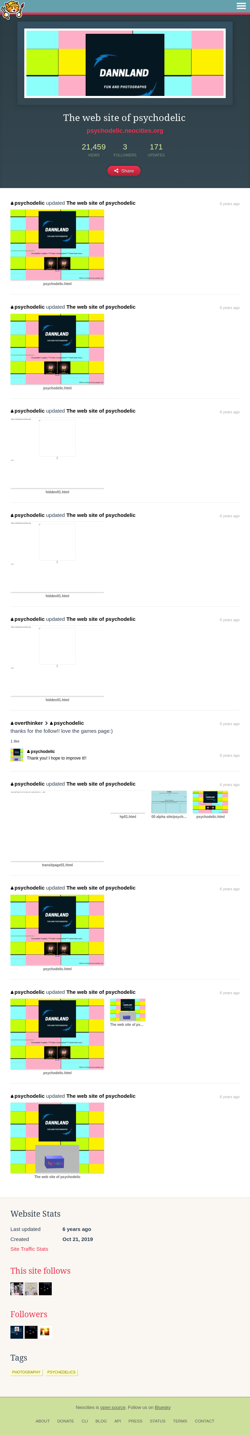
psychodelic (27, 203)
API (117, 1421)
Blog (101, 1421)
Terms (180, 1421)
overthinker (27, 723)
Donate (65, 1421)
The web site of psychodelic (100, 203)
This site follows (40, 1270)
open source (112, 1407)
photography (26, 1372)
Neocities (85, 1407)
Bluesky (163, 1407)
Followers (28, 1314)
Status (158, 1421)
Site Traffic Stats (29, 1249)
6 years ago (230, 204)
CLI (85, 1421)
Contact (204, 1421)
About (43, 1421)
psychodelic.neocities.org (124, 130)
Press (135, 1421)
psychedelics (62, 1372)
